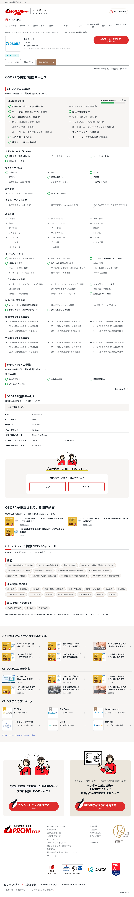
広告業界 (49, 594)
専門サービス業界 (93, 589)
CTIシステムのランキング (48, 32)
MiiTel (63, 722)
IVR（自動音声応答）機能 (48, 565)
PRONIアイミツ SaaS (13, 32)
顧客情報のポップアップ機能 (18, 571)
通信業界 (108, 589)
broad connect (112, 709)
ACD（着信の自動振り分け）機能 (20, 565)
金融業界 (112, 594)
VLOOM (17, 709)
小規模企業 (43, 608)
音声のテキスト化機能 (43, 571)
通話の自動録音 (70, 565)
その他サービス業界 (66, 594)
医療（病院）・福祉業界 (54, 589)
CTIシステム (30, 32)
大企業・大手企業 (14, 608)
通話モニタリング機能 (16, 576)
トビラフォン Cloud (23, 722)
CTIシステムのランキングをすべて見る (18, 735)
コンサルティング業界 (16, 594)
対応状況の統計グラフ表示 (99, 571)
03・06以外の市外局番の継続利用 (106, 576)
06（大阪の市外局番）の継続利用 (74, 576)
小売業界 (10, 589)
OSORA (64, 32)
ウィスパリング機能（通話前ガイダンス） (97, 565)
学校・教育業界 (85, 594)
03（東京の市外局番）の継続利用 (43, 576)
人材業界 (100, 594)
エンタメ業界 (35, 594)
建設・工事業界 (75, 589)
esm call (109, 722)
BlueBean (64, 709)
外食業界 (35, 589)
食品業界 (23, 589)
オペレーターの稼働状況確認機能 (70, 571)
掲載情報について (110, 69)
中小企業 (30, 608)
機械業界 (121, 589)
